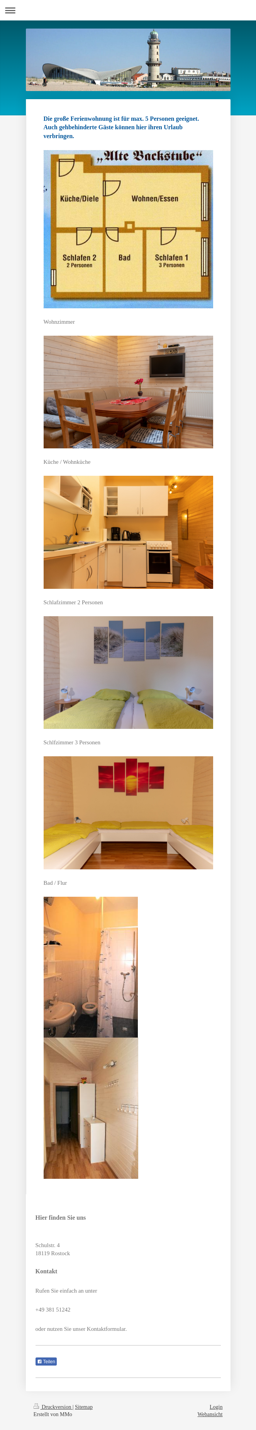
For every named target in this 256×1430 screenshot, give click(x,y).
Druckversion (53, 1407)
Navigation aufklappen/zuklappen (128, 10)
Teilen (46, 1361)
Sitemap (84, 1407)
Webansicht (210, 1414)
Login (216, 1407)
